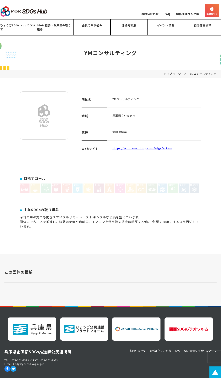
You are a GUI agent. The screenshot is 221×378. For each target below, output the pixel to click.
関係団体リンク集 (187, 14)
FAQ (167, 14)
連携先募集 (129, 25)
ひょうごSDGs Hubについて (17, 27)
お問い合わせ (150, 14)
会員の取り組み (92, 25)
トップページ (172, 75)
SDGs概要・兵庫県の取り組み (54, 27)
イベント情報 (166, 25)
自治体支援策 (202, 25)
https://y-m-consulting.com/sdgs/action (142, 150)
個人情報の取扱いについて (200, 350)
